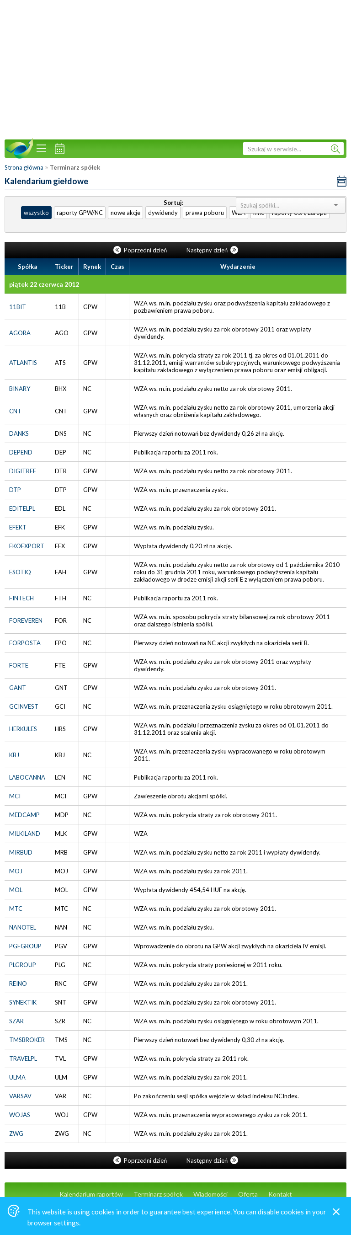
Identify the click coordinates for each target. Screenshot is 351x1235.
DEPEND (20, 452)
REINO (18, 983)
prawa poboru (205, 212)
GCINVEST (23, 706)
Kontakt (280, 1194)
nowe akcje (125, 212)
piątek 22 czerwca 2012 (44, 284)
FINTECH (21, 598)
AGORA (20, 333)
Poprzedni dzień (140, 250)
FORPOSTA (25, 643)
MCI (15, 796)
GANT (17, 687)
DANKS (19, 433)
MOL (15, 889)
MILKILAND (24, 833)
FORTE (18, 665)
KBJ (14, 755)
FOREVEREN (26, 620)
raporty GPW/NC (80, 212)
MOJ (15, 871)
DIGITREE (22, 471)
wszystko (36, 212)
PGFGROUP (25, 946)
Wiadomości (210, 1194)
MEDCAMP (24, 814)
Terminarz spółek (158, 1194)
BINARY (19, 388)
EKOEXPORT (26, 546)
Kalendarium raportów (91, 1194)
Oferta (248, 1194)
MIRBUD (20, 852)
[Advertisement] (175, 69)
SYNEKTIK (23, 1002)
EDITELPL (22, 508)
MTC (15, 908)
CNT (15, 411)
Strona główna (24, 167)
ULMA (17, 1077)
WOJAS (19, 1114)
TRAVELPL (23, 1058)
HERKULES (23, 728)
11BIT (17, 306)
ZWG (16, 1133)
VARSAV (20, 1096)
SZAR (16, 1021)
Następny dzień (212, 250)
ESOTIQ (20, 572)
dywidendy (163, 212)
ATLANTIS (23, 362)
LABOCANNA (27, 777)
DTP (15, 489)
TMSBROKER (27, 1039)
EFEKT (18, 527)
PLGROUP (22, 964)
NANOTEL (22, 927)
